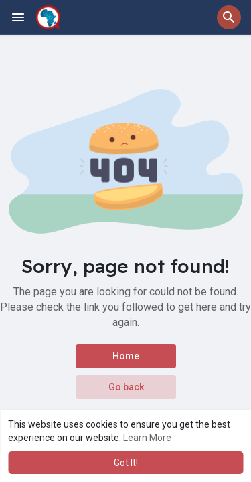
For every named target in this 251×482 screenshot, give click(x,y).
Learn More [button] (147, 437)
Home (125, 356)
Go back (125, 387)
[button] (229, 17)
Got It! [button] (126, 462)
